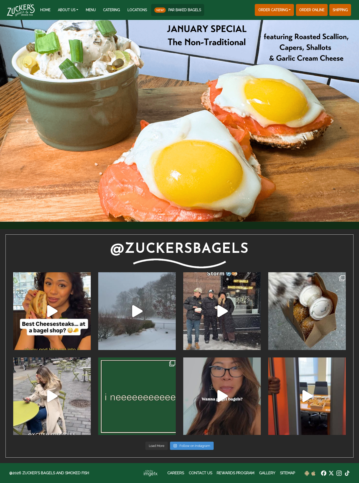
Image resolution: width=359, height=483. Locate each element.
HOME (45, 10)
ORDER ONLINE (311, 10)
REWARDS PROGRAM (235, 473)
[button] (27, 121)
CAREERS (175, 473)
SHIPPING (340, 10)
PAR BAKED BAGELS (177, 10)
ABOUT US (66, 10)
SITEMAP (287, 473)
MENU (91, 10)
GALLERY (267, 473)
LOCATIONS (137, 10)
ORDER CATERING (273, 10)
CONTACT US (200, 473)
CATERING (111, 10)
